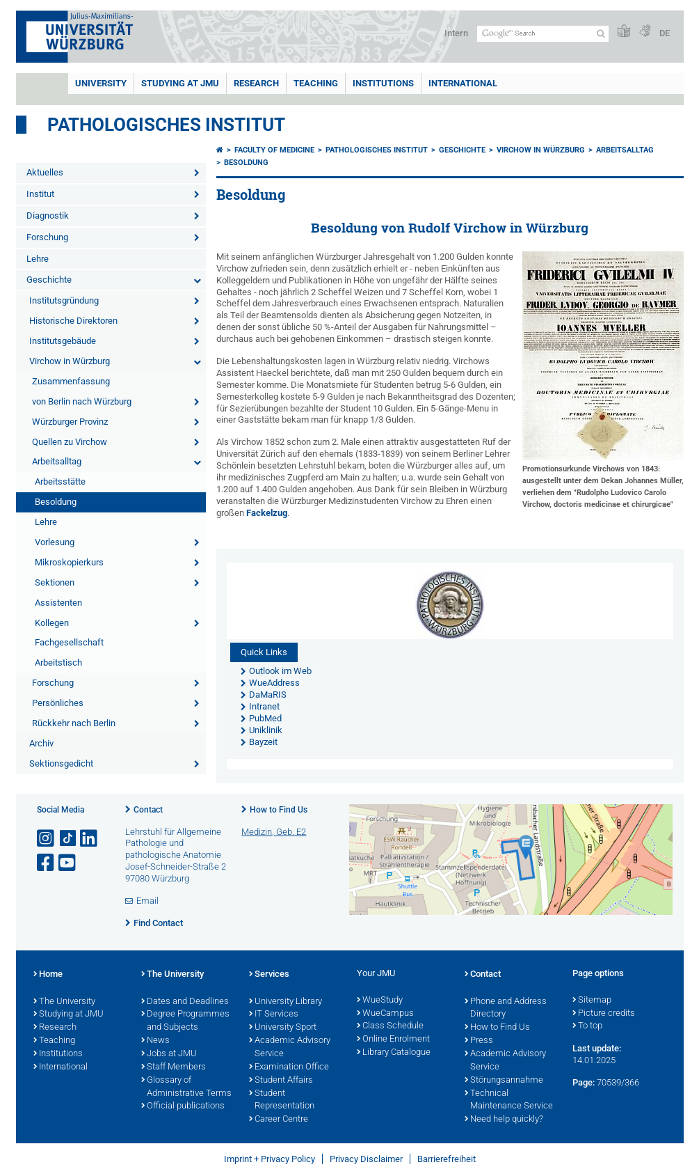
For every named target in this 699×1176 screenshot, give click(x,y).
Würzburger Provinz (70, 421)
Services (269, 975)
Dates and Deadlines (185, 1002)
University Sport (282, 1027)
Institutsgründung (64, 300)
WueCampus (385, 1014)
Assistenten (58, 602)
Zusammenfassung (71, 381)
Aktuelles (44, 172)
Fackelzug (266, 513)
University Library (285, 1002)
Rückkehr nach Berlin (73, 723)
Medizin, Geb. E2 (273, 831)
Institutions (58, 1054)
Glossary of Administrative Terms (186, 1087)
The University (64, 1002)
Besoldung (56, 501)
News (155, 1041)
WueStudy (380, 1000)
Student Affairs (281, 1080)
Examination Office (289, 1067)
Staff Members (173, 1067)
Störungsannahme (504, 1080)
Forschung (47, 237)
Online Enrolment (393, 1039)
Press (479, 1041)
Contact (148, 810)
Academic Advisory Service (289, 1047)
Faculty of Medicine (274, 150)
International (462, 83)
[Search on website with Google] (543, 34)
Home (48, 975)
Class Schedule (390, 1026)
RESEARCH (256, 83)
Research (55, 1027)
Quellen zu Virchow (69, 442)
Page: (583, 1082)
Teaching (316, 83)
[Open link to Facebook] (46, 863)
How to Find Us (278, 810)
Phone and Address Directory (506, 1008)
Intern (456, 33)
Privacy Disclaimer (366, 1159)
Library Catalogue (394, 1052)
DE (664, 33)
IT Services (273, 1014)
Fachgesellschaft (69, 642)
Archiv (41, 743)
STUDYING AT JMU (180, 83)
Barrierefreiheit (446, 1159)
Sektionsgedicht (61, 763)
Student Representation (281, 1100)
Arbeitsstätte (60, 481)
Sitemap (591, 1000)
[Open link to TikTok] (68, 838)
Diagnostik (47, 215)
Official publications (183, 1106)
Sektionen (54, 582)
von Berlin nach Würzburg (81, 401)
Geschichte (49, 279)
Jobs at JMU (169, 1054)
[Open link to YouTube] (68, 863)
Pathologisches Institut (166, 124)
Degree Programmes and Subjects (185, 1021)
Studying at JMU (68, 1014)
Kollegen (52, 623)
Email (147, 900)
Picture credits (603, 1014)
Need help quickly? (504, 1119)
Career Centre (278, 1119)
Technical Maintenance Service (509, 1100)
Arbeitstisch (58, 662)
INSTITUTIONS (383, 83)
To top (587, 1026)
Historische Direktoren (73, 320)
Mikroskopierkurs (69, 562)
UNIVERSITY (101, 83)
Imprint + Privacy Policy (269, 1159)
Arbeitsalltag (56, 461)
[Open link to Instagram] (46, 838)
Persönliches (57, 703)
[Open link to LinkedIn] (89, 838)
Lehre (37, 258)
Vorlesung (54, 542)
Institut (40, 194)
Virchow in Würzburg (69, 361)
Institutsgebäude (62, 341)
